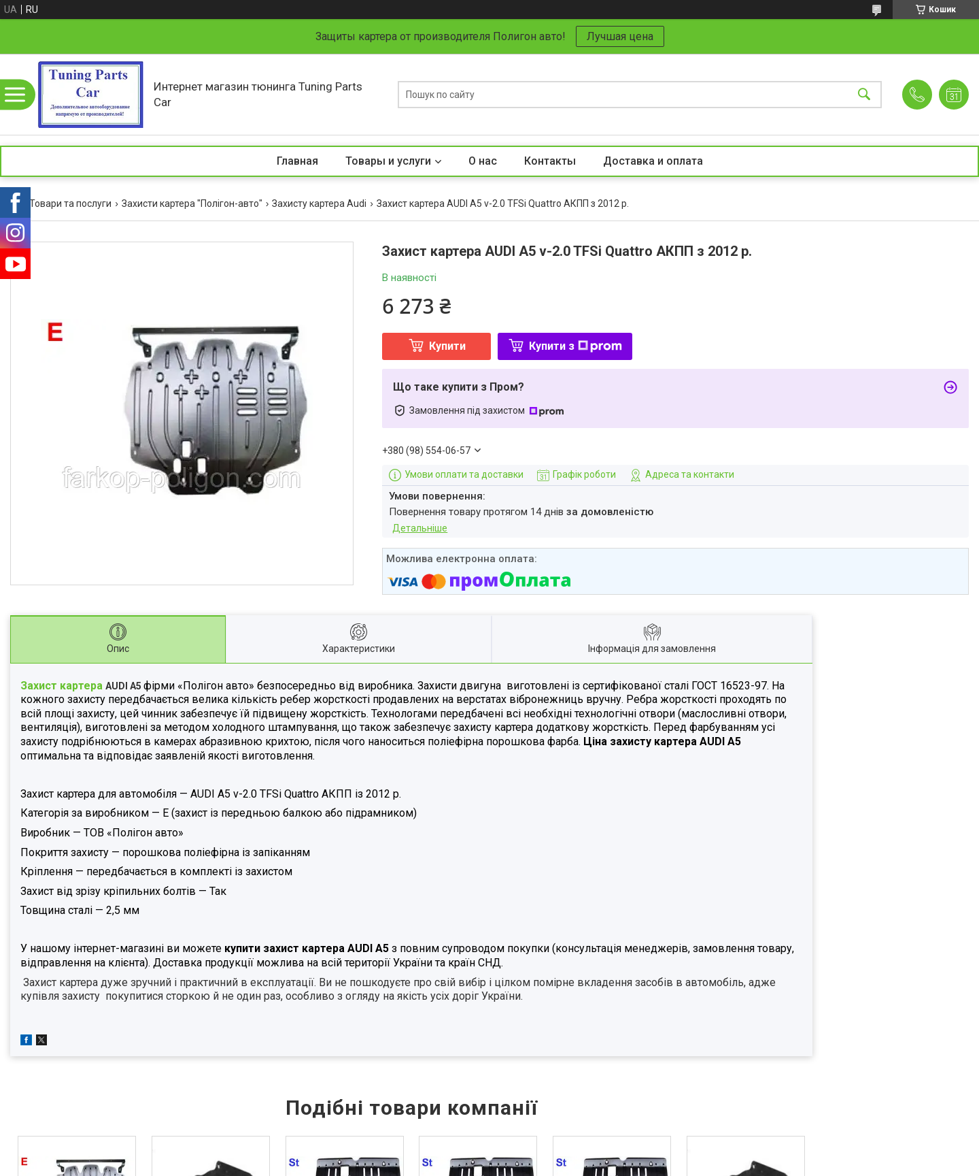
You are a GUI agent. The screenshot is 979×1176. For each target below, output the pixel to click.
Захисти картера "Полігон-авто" (192, 203)
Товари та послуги (70, 203)
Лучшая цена (620, 36)
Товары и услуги (388, 160)
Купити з (575, 346)
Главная (297, 160)
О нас (482, 160)
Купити (447, 346)
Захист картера (62, 685)
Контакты (550, 160)
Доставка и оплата (653, 160)
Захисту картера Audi (319, 203)
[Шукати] (864, 94)
